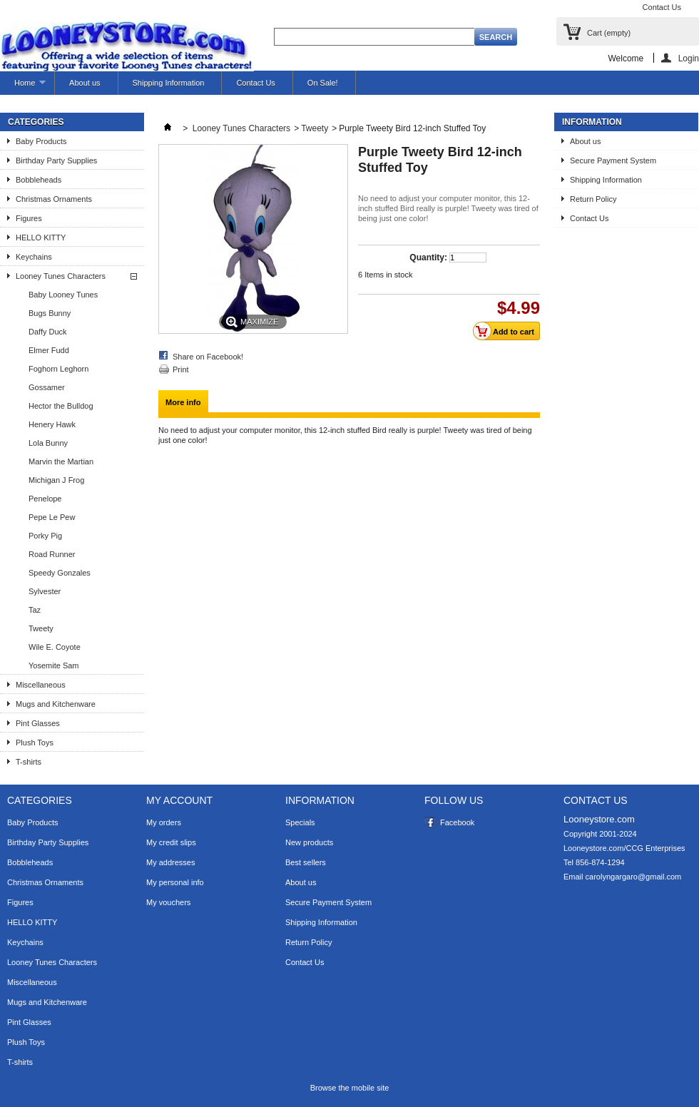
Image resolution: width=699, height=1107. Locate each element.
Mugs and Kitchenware (56, 704)
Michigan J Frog (56, 480)
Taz (35, 610)
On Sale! (322, 82)
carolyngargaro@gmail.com (634, 876)
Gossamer (47, 387)
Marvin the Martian (61, 461)
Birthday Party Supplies (56, 160)
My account (179, 800)
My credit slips (171, 842)
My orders (163, 822)
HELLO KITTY (41, 237)
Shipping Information (169, 82)
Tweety (41, 628)
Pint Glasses (38, 723)
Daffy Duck (48, 331)
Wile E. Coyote (55, 647)
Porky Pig (45, 535)
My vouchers (168, 902)
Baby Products (41, 141)
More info (183, 402)
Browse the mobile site (349, 1087)
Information (592, 122)
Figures (29, 218)
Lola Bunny (48, 443)
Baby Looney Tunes (63, 294)
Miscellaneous (41, 684)
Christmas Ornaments (54, 199)
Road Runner (52, 554)
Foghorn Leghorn (58, 368)
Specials (300, 822)
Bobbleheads (38, 179)
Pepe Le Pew (52, 517)
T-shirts (28, 761)
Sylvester (45, 591)
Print (181, 369)
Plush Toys (34, 742)
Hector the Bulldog (61, 406)
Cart (609, 33)
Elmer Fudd (49, 350)
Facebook (457, 822)
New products (309, 842)
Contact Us (662, 7)
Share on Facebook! (208, 356)
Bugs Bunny (50, 313)
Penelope (45, 498)
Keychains (34, 256)
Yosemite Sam (54, 665)
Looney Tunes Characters (61, 276)
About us (84, 82)
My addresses (170, 862)
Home (23, 86)
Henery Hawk (52, 424)
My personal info (175, 882)
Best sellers (305, 862)
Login (688, 58)
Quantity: (428, 257)
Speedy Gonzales (60, 572)
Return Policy (593, 199)
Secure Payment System (613, 160)
